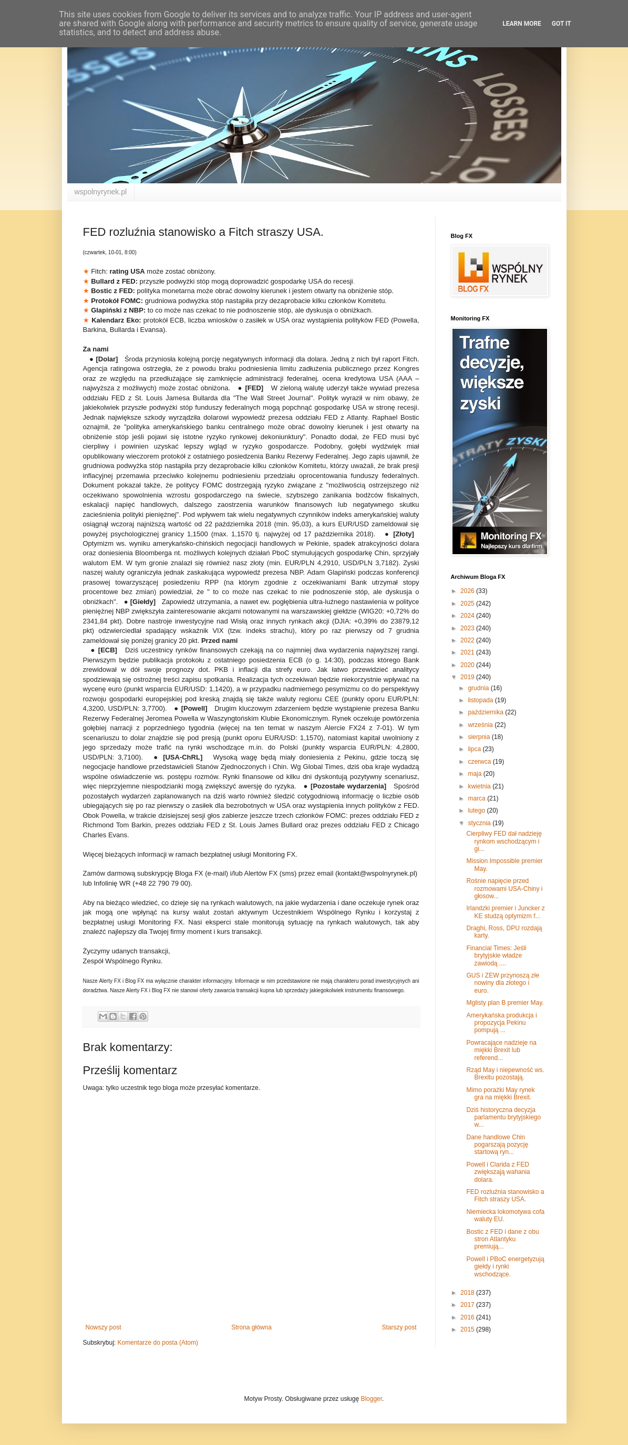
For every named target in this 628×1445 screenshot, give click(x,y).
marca (477, 798)
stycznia (480, 823)
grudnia (479, 688)
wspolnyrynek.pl (101, 192)
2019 (468, 677)
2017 (468, 1304)
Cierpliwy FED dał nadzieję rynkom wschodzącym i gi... (503, 841)
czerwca (480, 761)
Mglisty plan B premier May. (504, 1002)
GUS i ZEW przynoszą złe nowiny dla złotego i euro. (502, 983)
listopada (481, 700)
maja (475, 773)
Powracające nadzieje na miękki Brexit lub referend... (501, 1050)
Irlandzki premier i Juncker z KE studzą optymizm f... (505, 912)
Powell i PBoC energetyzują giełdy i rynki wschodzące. (505, 1266)
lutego (477, 810)
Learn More (521, 23)
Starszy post (399, 1327)
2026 (468, 591)
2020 (468, 665)
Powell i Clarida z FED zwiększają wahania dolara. (498, 1172)
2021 (468, 652)
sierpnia (479, 737)
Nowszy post (103, 1327)
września (481, 725)
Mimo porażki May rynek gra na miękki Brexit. (500, 1093)
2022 (468, 640)
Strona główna (251, 1327)
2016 (468, 1317)
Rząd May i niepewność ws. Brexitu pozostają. (505, 1073)
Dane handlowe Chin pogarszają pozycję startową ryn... (497, 1145)
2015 (468, 1329)
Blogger (371, 1398)
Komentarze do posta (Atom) (158, 1342)
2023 (468, 628)
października (486, 712)
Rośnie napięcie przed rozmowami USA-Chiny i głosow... (504, 888)
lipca (475, 749)
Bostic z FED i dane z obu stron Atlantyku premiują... (502, 1239)
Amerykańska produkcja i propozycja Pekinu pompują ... (501, 1023)
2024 (468, 615)
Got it (561, 23)
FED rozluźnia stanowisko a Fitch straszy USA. (505, 1195)
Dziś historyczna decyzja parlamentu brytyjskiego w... (503, 1117)
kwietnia (480, 786)
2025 (468, 603)
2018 (468, 1292)
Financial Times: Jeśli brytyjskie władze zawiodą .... (496, 955)
